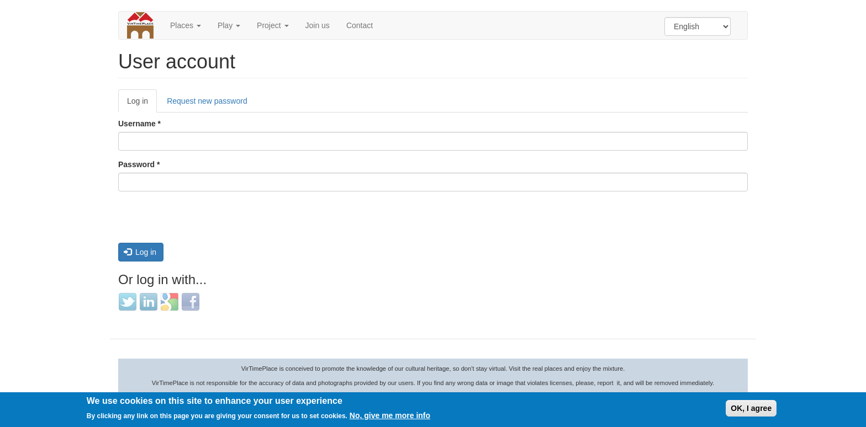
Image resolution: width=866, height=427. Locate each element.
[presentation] (202, 221)
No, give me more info (390, 415)
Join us (317, 25)
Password (139, 164)
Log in (142, 104)
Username (139, 123)
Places (185, 25)
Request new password (207, 101)
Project (272, 25)
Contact (359, 25)
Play (229, 25)
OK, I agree (751, 408)
